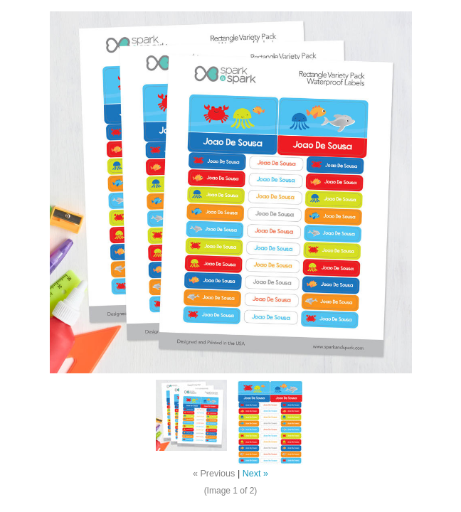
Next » (255, 474)
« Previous (214, 474)
